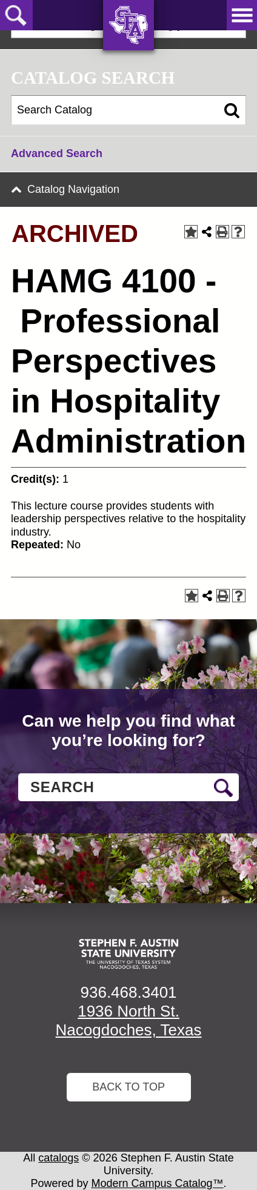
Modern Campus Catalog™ (158, 1183)
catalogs (58, 1158)
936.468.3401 (129, 992)
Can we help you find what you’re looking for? (128, 730)
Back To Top (128, 1087)
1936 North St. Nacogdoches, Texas (129, 1020)
